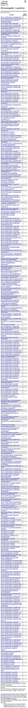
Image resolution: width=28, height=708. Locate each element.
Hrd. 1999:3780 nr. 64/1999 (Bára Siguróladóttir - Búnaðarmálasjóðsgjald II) (11, 173)
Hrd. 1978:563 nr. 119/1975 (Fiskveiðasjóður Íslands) (7, 653)
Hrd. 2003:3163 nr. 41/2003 (7, 532)
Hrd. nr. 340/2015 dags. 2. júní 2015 (9, 349)
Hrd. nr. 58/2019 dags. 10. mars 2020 (10, 58)
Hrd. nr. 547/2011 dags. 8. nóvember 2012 (11, 577)
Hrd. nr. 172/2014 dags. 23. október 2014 (11, 85)
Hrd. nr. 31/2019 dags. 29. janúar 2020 (10, 232)
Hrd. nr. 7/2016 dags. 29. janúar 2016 (10, 358)
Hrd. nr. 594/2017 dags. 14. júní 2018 (10, 57)
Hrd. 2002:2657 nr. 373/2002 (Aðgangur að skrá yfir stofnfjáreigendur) (11, 525)
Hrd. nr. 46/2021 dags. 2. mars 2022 (9, 23)
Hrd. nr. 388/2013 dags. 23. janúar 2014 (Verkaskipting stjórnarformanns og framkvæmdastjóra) (10, 591)
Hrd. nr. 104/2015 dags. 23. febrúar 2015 (10, 67)
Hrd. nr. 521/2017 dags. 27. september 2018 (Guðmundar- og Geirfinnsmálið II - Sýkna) (11, 69)
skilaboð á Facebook (11, 698)
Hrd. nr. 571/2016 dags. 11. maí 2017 (10, 360)
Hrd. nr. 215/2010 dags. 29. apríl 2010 (10, 218)
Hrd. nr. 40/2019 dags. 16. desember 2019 (11, 651)
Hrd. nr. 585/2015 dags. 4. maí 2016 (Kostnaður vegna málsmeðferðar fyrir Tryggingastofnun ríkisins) (10, 293)
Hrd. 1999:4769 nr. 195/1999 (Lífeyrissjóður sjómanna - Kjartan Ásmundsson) (9, 397)
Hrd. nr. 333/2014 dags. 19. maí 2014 (10, 342)
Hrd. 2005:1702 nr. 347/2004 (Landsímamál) (8, 539)
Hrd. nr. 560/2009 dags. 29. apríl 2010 (10, 146)
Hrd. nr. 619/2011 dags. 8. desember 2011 (11, 221)
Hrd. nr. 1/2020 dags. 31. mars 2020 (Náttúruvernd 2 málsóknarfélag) (9, 158)
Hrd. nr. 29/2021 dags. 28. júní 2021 (9, 165)
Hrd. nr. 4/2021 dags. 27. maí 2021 (9, 672)
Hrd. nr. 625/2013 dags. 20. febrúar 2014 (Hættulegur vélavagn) (10, 594)
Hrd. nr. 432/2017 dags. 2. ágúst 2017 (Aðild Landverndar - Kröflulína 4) (10, 209)
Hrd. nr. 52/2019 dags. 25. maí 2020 (9, 384)
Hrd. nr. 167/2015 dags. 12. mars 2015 (10, 95)
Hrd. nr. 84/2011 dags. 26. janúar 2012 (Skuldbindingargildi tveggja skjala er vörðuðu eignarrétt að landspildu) (10, 302)
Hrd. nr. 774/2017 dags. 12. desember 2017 (11, 17)
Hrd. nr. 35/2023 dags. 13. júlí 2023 (9, 680)
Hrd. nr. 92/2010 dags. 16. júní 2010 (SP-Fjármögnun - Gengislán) (11, 449)
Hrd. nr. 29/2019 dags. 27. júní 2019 (9, 646)
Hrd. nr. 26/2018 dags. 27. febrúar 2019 (10, 98)
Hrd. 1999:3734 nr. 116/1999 (8, 518)
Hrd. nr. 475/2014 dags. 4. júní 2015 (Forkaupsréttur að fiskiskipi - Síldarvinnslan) (9, 418)
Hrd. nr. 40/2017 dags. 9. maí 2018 (9, 376)
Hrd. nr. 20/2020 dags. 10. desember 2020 (11, 657)
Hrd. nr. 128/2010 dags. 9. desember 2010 (11, 468)
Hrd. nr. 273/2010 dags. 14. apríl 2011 (10, 565)
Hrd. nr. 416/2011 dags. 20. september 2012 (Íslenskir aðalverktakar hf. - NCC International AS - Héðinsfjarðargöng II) (11, 272)
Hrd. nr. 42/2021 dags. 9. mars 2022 (9, 242)
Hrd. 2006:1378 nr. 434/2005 (8, 543)
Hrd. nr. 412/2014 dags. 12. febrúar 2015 (10, 599)
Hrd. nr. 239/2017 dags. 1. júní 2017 (9, 112)
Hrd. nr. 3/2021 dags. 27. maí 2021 (9, 40)
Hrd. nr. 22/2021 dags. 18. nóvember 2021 (11, 60)
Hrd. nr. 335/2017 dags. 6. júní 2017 (9, 632)
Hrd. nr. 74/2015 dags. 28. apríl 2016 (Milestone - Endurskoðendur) (9, 356)
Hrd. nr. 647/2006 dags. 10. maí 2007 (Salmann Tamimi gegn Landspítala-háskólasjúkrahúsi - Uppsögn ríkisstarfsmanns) (10, 82)
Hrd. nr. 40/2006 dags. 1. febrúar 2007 (10, 326)
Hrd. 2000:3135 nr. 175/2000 (8, 521)
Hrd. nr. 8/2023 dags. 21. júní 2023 (9, 392)
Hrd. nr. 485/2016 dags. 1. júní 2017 (9, 622)
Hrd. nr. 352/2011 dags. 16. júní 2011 (10, 567)
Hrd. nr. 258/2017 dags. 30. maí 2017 (10, 366)
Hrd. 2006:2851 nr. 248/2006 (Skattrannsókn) (8, 549)
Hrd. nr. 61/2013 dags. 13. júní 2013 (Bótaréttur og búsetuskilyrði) (9, 493)
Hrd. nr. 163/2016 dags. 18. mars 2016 (10, 226)
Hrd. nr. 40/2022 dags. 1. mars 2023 (9, 390)
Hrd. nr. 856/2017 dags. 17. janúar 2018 (10, 640)
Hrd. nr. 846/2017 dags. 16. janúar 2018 (10, 370)
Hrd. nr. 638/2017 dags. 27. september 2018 (11, 278)
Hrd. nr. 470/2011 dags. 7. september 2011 (11, 571)
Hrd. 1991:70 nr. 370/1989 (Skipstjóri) (10, 114)
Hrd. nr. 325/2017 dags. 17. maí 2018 (10, 231)
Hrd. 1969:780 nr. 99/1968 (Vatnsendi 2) (10, 62)
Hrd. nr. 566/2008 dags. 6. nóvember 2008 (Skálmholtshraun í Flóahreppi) (11, 555)
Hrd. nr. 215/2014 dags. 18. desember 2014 (11, 472)
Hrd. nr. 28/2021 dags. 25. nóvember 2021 (11, 25)
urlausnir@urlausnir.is (6, 697)
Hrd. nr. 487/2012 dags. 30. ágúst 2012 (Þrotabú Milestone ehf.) (10, 224)
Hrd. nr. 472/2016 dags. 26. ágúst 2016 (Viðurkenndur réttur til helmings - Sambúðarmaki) (10, 429)
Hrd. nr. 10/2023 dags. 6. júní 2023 (9, 75)
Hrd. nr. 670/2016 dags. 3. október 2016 (10, 229)
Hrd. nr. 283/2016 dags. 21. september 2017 (11, 18)
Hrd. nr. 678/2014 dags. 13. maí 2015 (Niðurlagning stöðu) (10, 476)
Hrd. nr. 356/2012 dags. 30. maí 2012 (10, 579)
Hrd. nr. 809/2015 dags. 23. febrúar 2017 (10, 609)
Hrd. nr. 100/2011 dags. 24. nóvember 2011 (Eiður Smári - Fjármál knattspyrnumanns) (11, 267)
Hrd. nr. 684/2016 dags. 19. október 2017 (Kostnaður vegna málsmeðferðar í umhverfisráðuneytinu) (11, 297)
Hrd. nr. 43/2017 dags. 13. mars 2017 (10, 365)
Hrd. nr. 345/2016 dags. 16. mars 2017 (10, 96)
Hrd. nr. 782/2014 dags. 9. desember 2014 (11, 154)
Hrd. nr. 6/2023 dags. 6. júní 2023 (9, 168)
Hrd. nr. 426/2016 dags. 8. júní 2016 (9, 610)
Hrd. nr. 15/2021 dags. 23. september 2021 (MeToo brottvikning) (11, 238)
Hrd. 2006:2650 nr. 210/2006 (8, 544)
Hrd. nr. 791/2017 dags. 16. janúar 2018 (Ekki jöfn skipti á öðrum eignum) (10, 121)
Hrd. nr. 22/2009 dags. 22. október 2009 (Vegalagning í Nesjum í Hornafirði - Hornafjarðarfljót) (10, 33)
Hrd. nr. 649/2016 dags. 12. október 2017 (11, 623)
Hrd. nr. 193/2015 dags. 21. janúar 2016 (10, 353)
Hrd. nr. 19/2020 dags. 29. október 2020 (10, 656)
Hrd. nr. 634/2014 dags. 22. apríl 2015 (10, 473)
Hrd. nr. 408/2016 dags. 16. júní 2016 (10, 227)
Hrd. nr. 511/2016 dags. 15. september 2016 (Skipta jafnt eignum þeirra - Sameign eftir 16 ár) (11, 255)
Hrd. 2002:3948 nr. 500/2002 (8, 213)
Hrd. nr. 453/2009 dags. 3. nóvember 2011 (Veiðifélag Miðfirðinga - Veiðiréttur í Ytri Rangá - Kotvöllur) (11, 315)
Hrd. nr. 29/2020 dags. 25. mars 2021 (10, 71)
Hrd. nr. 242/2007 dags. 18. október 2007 (11, 551)
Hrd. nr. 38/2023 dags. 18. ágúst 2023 (10, 394)
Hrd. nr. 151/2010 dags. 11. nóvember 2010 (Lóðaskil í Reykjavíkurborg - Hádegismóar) (11, 263)
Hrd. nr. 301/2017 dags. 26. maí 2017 (10, 628)
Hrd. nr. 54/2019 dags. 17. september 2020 (11, 160)
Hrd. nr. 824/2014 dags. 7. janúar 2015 (10, 343)
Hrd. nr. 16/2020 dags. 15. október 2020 (10, 234)
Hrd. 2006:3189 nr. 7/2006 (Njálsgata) (10, 546)
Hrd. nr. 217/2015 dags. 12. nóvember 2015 (11, 350)
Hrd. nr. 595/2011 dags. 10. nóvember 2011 (11, 220)
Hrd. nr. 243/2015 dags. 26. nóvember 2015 (11, 39)
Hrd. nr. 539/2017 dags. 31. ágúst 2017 (10, 368)
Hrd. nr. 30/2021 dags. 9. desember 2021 (10, 42)
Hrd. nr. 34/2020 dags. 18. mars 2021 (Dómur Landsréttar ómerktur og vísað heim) (10, 669)
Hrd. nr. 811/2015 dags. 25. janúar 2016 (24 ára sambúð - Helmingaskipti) (11, 144)
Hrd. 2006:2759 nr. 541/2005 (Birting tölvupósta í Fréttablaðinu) (10, 77)
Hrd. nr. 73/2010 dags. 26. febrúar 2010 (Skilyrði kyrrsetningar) (10, 148)
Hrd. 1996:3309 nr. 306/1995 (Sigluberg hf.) (11, 659)
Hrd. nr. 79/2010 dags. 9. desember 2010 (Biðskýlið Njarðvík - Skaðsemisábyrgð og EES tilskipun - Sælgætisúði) (11, 406)
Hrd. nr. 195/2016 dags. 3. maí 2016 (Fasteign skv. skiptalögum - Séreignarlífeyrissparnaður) (9, 181)
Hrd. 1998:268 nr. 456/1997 (7, 661)
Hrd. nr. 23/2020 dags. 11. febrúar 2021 (10, 665)
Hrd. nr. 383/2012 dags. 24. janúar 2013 (10, 581)
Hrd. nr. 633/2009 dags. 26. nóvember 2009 (11, 560)
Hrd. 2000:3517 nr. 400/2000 (8, 523)
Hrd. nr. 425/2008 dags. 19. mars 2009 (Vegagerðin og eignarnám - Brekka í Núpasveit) (10, 125)
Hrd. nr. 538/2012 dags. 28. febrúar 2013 (10, 582)
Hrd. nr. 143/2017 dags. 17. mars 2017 (10, 363)
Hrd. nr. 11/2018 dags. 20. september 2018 (11, 644)
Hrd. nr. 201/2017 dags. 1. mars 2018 (10, 373)
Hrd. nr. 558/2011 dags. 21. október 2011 (10, 152)
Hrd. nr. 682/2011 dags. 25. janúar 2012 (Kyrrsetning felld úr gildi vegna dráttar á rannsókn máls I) (11, 575)
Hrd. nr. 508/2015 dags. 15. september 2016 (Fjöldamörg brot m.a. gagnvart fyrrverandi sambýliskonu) (11, 604)
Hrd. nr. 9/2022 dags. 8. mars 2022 (9, 674)
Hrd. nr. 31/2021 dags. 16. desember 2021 (11, 116)
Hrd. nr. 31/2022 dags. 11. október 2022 (10, 678)
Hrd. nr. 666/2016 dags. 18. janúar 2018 (10, 361)
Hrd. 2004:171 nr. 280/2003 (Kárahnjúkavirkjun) (7, 109)
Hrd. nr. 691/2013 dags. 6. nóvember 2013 (11, 587)
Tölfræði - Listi (4, 5)
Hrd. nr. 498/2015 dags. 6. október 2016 (10, 156)
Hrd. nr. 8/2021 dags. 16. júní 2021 (9, 236)
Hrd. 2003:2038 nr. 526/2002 (8, 324)
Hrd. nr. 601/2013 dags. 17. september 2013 (11, 340)
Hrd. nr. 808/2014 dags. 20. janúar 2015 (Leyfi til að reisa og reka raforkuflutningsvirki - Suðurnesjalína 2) (10, 198)
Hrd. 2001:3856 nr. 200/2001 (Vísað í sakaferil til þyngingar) (10, 64)
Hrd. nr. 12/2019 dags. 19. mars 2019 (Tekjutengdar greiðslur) (10, 381)
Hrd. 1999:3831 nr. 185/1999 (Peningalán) (11, 519)
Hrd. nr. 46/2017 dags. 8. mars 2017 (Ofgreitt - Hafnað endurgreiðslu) (9, 259)
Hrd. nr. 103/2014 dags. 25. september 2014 (11, 470)
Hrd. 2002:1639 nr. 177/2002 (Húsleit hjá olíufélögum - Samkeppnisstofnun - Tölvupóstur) (11, 402)
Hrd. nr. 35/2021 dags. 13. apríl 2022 (9, 99)
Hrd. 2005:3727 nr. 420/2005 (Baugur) (10, 541)
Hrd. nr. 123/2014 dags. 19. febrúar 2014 (10, 596)
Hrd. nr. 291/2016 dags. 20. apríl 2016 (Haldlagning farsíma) (10, 21)
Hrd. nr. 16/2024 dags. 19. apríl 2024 (9, 682)
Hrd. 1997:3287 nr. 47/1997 (7, 664)
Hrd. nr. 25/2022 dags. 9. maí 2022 (9, 675)
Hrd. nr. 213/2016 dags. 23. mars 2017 (10, 615)
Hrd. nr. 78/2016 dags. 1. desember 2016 (10, 614)
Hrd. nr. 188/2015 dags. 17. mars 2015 (10, 111)
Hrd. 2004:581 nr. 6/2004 (7, 533)
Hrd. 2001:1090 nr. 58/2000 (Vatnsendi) (10, 211)
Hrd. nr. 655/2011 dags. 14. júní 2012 (10, 331)
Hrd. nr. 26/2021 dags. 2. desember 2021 (10, 167)
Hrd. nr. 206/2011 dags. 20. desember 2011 (11, 280)
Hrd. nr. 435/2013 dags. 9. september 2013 (11, 586)
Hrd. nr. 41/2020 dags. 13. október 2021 (10, 73)
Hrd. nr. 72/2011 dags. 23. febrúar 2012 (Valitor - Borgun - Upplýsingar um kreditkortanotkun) (10, 480)
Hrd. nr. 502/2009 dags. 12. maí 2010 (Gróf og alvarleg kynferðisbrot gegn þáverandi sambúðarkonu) (11, 463)
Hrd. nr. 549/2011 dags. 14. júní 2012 (10, 195)
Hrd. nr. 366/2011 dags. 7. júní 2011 (9, 151)
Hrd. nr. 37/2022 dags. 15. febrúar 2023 (10, 30)
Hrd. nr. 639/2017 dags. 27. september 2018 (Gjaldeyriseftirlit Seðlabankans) (11, 455)
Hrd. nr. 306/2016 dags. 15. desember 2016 (11, 612)
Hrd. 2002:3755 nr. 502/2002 (8, 530)
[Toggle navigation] (25, 1)
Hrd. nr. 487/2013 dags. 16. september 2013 (11, 584)
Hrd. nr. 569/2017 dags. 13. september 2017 (11, 55)
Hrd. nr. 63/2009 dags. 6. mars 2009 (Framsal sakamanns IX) (9, 558)
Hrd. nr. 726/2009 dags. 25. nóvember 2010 (11, 564)
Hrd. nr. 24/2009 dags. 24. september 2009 (11, 190)
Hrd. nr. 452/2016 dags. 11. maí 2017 (10, 617)
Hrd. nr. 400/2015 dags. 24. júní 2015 (10, 347)
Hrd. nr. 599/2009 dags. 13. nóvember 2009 (11, 562)
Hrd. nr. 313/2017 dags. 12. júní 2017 (10, 630)
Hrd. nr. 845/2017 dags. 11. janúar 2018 (10, 371)
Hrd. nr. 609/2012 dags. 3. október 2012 (10, 332)
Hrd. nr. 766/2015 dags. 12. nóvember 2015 (11, 352)
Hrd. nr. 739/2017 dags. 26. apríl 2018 (10, 374)
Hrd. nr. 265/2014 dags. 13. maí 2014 (10, 598)
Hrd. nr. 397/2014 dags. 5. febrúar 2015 (10, 601)
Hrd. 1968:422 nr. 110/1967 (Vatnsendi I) (11, 47)
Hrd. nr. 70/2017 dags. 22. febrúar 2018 (10, 641)
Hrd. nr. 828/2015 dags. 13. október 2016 (11, 607)
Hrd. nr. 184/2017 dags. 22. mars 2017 (10, 627)
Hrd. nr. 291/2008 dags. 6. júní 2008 (9, 553)
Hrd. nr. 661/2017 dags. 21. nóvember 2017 (11, 635)
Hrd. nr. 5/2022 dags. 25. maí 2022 (9, 677)
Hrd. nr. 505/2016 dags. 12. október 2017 (11, 625)
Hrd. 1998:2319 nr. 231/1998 (8, 662)
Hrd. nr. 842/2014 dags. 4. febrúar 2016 (10, 345)
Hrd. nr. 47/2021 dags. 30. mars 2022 (10, 240)
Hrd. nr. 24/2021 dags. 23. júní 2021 (9, 389)
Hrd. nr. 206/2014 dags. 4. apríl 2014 (9, 93)
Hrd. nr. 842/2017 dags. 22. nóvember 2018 (11, 643)
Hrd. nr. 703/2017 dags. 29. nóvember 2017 (11, 633)
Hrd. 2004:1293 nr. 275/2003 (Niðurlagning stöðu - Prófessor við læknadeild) (11, 308)
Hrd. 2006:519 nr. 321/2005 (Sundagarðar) (11, 135)
